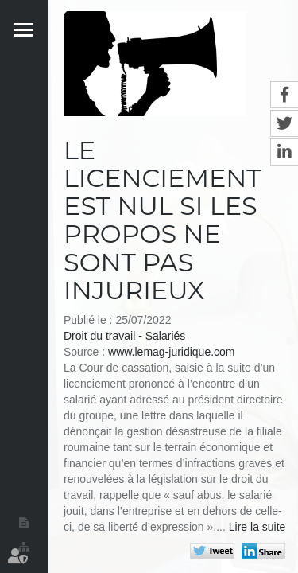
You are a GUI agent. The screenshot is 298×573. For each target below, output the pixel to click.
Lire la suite (257, 526)
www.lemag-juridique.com (171, 351)
